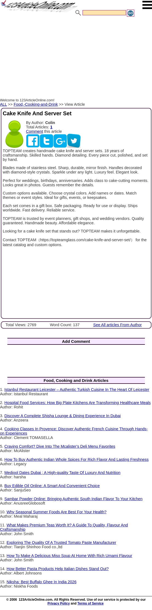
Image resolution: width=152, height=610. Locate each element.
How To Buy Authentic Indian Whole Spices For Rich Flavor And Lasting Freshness (76, 459)
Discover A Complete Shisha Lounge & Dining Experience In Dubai (62, 416)
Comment (34, 131)
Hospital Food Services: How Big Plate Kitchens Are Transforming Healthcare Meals (77, 402)
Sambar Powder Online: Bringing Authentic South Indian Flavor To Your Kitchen (73, 499)
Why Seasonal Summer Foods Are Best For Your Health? (57, 512)
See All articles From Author (117, 325)
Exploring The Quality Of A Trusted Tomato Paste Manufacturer (61, 542)
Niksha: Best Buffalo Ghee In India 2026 (42, 582)
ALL (3, 104)
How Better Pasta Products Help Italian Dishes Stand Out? (58, 569)
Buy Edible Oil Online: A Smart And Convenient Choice (52, 486)
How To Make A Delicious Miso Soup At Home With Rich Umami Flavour (69, 555)
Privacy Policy (59, 603)
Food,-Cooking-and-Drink (36, 104)
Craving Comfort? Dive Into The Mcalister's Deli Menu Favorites (59, 446)
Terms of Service (90, 603)
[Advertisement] (76, 58)
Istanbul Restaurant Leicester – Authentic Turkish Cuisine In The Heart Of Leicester (76, 389)
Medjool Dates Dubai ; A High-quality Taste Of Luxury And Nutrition (62, 472)
